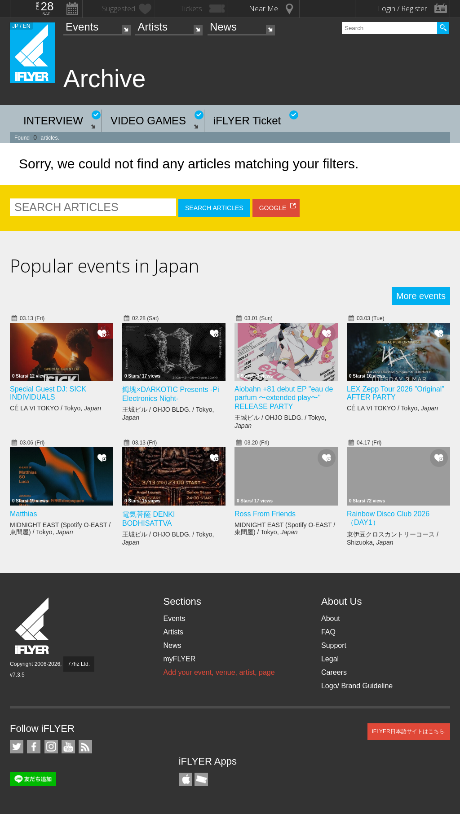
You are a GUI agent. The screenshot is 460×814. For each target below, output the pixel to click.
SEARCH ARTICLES (214, 207)
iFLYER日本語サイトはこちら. (409, 731)
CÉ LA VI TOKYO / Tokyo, (55, 408)
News (223, 27)
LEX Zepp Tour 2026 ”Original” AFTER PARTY (395, 393)
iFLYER (32, 626)
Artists (152, 27)
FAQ (328, 632)
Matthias (23, 514)
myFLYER (179, 659)
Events (82, 27)
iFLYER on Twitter (16, 746)
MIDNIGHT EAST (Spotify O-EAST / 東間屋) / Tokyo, (60, 528)
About (330, 618)
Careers (334, 672)
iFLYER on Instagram (51, 746)
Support (333, 645)
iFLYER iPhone (185, 779)
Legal (330, 659)
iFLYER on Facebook (33, 746)
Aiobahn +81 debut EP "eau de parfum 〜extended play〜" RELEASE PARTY (283, 397)
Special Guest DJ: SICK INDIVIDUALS (48, 393)
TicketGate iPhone (201, 779)
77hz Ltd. (79, 664)
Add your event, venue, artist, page (218, 672)
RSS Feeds (85, 746)
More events (421, 296)
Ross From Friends (265, 514)
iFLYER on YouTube (68, 746)
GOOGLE (273, 207)
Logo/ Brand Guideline (357, 686)
